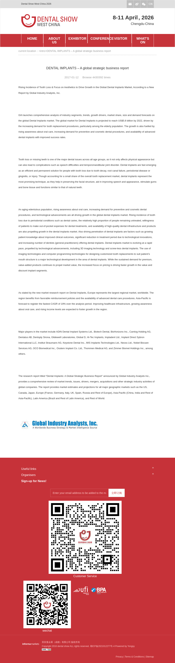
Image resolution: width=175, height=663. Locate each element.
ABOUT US (54, 40)
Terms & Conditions (134, 656)
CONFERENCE (99, 38)
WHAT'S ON (142, 40)
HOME (32, 38)
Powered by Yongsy (125, 646)
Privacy (119, 656)
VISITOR (120, 38)
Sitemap (150, 656)
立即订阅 (116, 492)
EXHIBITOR (77, 38)
